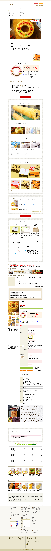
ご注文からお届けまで (29, 544)
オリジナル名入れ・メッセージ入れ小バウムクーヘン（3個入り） (22, 431)
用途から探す (16, 8)
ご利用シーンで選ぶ (10, 329)
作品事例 (20, 8)
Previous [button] (11, 29)
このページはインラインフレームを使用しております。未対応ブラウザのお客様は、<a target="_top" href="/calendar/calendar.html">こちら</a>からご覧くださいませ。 (14, 524)
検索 (37, 5)
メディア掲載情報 (19, 539)
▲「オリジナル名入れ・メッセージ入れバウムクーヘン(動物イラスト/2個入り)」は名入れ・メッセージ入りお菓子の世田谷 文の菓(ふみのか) (28, 505)
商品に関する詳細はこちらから (39, 286)
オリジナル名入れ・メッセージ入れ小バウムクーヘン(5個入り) (30, 204)
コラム (36, 8)
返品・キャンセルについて (29, 543)
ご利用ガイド (33, 8)
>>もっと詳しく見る (23, 515)
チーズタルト (11, 541)
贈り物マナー (19, 538)
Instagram (19, 540)
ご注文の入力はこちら (25, 96)
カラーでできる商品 (16, 346)
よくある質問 (24, 8)
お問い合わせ (23, 370)
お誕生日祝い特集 (16, 329)
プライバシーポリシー (37, 540)
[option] (25, 29)
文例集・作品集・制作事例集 (21, 537)
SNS (40, 8)
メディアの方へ (28, 547)
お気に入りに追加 (30, 370)
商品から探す (11, 8)
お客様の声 (28, 8)
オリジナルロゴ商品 (22, 85)
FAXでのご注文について (29, 541)
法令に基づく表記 (37, 541)
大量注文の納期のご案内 (29, 538)
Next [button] (40, 29)
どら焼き (10, 539)
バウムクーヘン (10, 344)
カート (41, 5)
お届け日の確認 (28, 537)
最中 (10, 542)
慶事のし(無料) (30, 332)
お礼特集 (15, 332)
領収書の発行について (29, 540)
